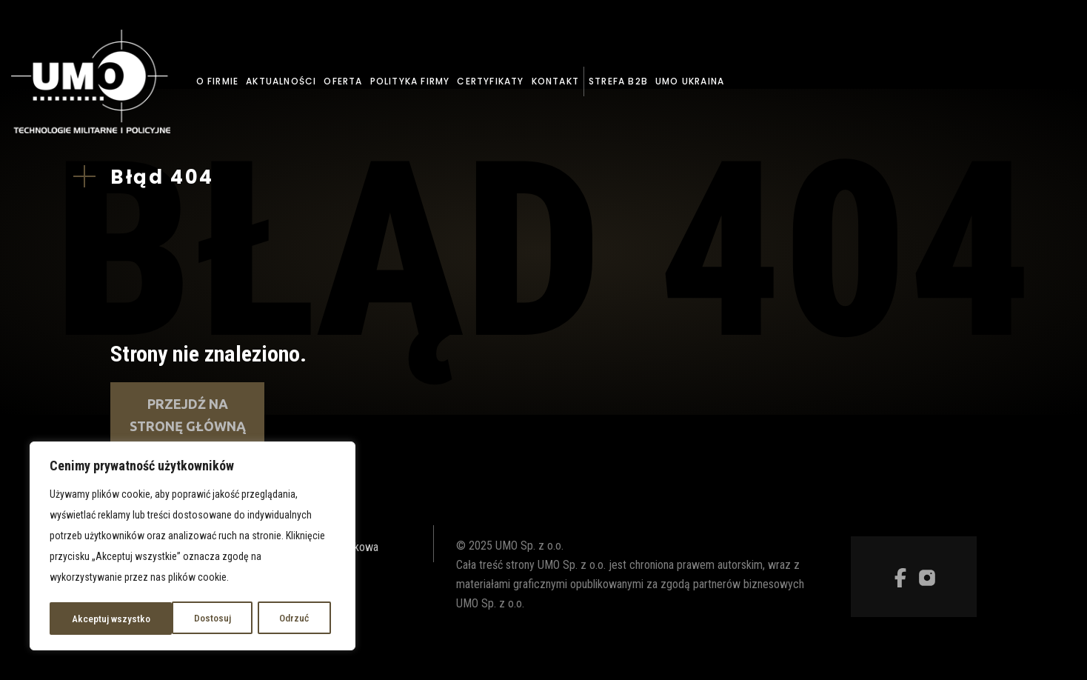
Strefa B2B (618, 81)
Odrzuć (171, 618)
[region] (192, 547)
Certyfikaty (490, 81)
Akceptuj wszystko (275, 618)
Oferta (343, 81)
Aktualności (281, 81)
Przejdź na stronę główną (188, 414)
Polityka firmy (410, 81)
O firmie (217, 81)
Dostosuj (89, 618)
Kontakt (555, 81)
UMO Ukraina (689, 81)
